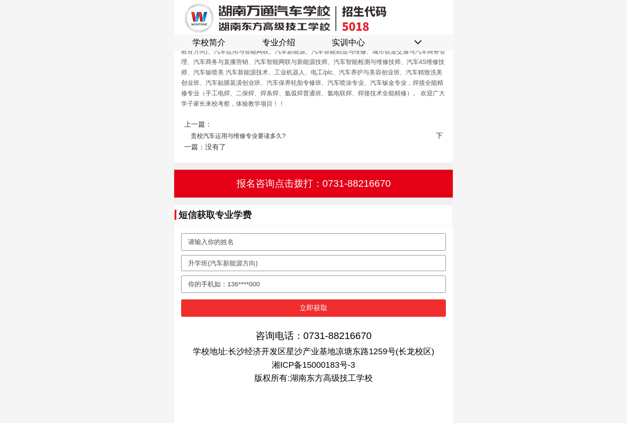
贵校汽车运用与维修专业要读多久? (238, 135)
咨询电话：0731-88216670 (314, 335)
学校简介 (209, 42)
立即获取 (313, 308)
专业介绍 (278, 42)
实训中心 (348, 42)
